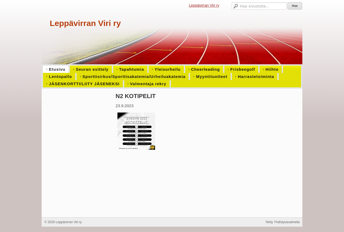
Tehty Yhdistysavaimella (282, 222)
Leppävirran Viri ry (204, 5)
